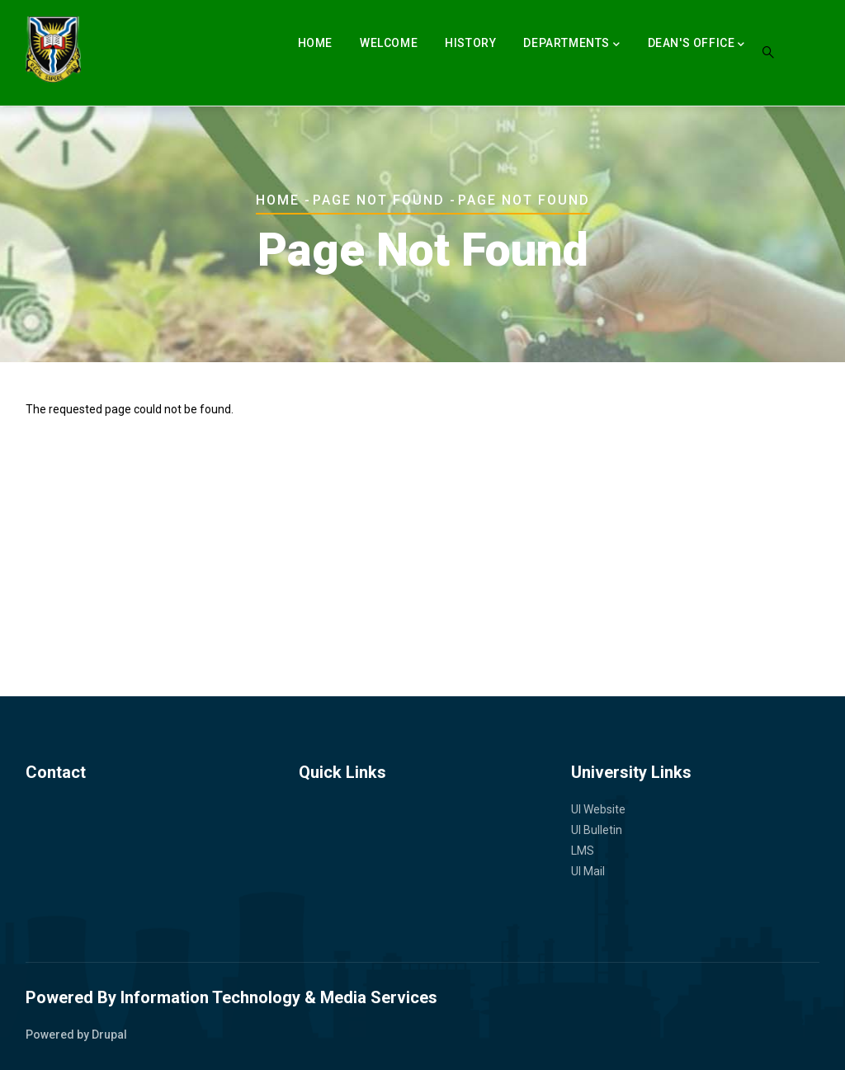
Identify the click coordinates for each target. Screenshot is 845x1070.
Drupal (109, 1034)
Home (315, 42)
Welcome (389, 42)
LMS (582, 850)
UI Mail (588, 871)
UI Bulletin (596, 830)
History (470, 42)
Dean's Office (696, 44)
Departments (571, 44)
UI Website (598, 809)
